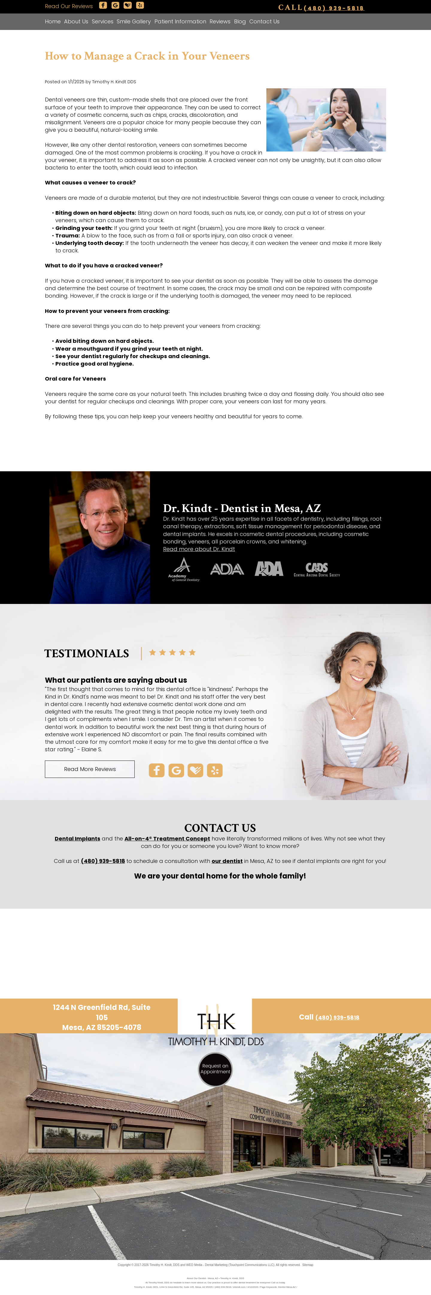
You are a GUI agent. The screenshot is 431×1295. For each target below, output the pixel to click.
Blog (240, 21)
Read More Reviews (90, 769)
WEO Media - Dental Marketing (206, 1265)
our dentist (227, 861)
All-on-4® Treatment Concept (167, 838)
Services (102, 21)
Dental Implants (77, 838)
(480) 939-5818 (334, 8)
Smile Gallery (134, 21)
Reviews (220, 21)
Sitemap (307, 1265)
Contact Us (264, 21)
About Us (76, 21)
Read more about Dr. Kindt (199, 549)
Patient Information (180, 21)
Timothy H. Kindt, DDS (165, 1265)
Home (53, 21)
